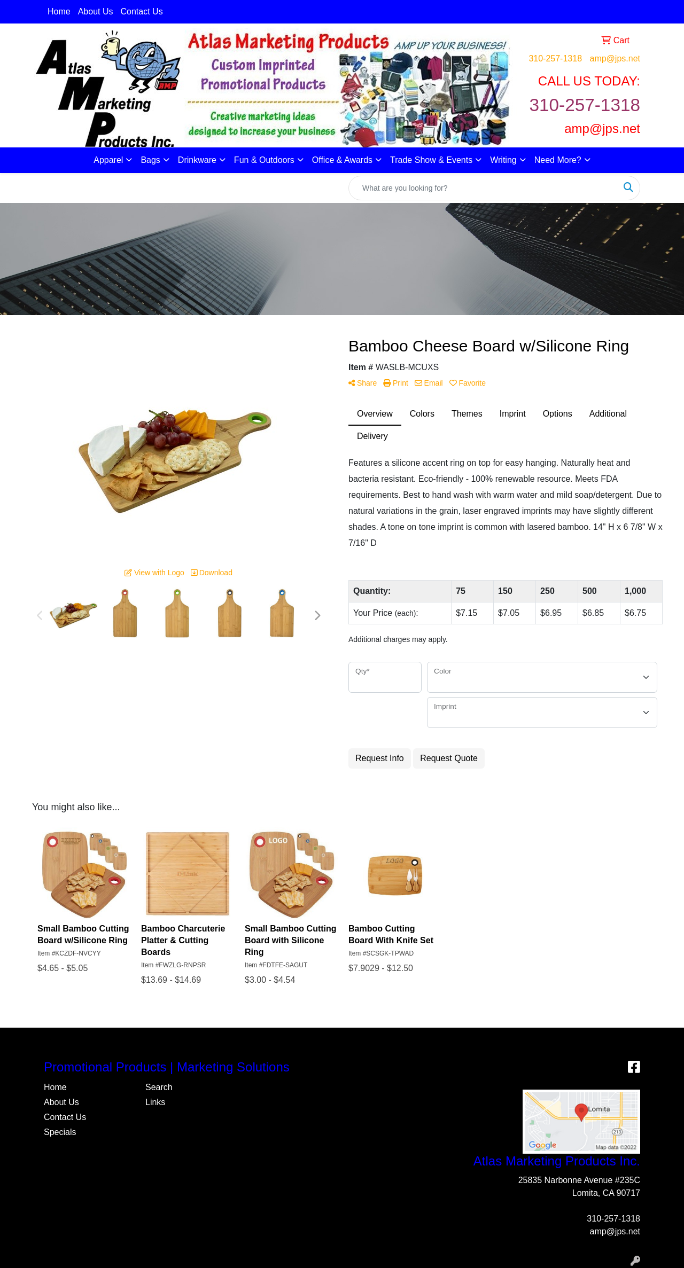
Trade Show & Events (431, 160)
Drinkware (197, 160)
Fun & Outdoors (264, 160)
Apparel (108, 160)
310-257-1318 (555, 58)
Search (159, 1087)
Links (155, 1102)
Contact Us (142, 11)
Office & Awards (342, 160)
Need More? (557, 160)
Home (59, 11)
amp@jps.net (614, 58)
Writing (503, 160)
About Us (95, 11)
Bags (150, 160)
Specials (60, 1132)
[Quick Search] (483, 188)
